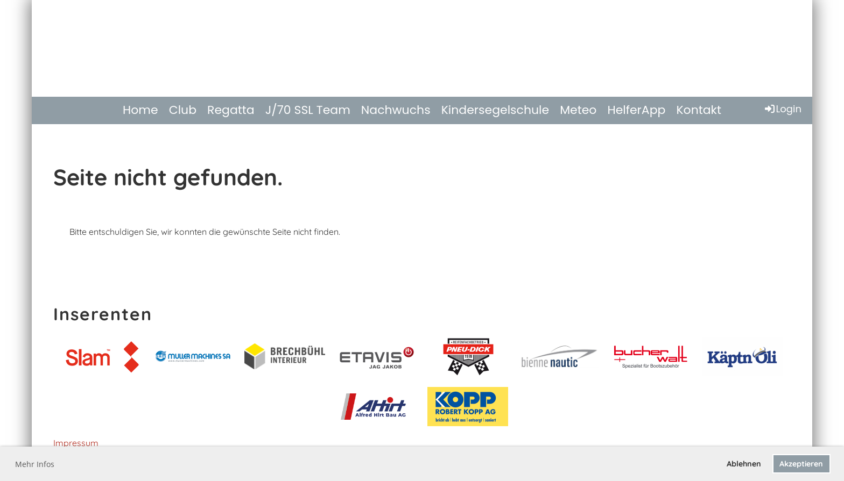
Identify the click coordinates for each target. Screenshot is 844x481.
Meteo (578, 110)
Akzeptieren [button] (801, 464)
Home (140, 110)
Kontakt (698, 110)
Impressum (76, 442)
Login (782, 109)
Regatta (231, 110)
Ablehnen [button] (744, 464)
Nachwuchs (396, 110)
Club (182, 110)
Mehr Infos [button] (34, 464)
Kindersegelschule (495, 110)
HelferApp (636, 110)
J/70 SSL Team (307, 110)
